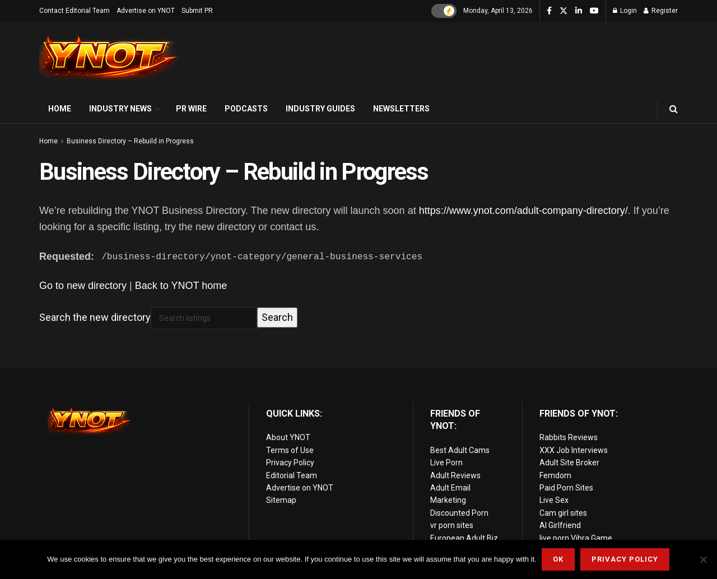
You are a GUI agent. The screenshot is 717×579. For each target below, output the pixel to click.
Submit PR (197, 11)
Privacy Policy (290, 462)
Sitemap (281, 500)
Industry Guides (320, 108)
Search (277, 317)
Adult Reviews (455, 475)
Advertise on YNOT (146, 11)
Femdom (555, 475)
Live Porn (446, 462)
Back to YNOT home (181, 285)
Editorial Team (291, 475)
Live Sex (554, 500)
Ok (558, 559)
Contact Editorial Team (74, 11)
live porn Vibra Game (575, 537)
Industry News (120, 108)
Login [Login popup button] (625, 11)
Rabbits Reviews (568, 437)
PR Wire (191, 108)
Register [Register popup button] (661, 11)
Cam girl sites (563, 512)
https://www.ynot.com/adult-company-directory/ (523, 210)
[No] (703, 559)
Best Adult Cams (460, 450)
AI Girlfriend (560, 525)
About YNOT (288, 437)
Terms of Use (290, 450)
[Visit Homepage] (109, 58)
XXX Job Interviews (573, 450)
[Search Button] (673, 109)
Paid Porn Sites (566, 487)
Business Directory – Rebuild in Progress (130, 141)
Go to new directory (83, 285)
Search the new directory (95, 317)
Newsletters (401, 108)
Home (59, 108)
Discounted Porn (459, 512)
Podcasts (246, 108)
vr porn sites (451, 525)
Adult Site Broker (569, 462)
